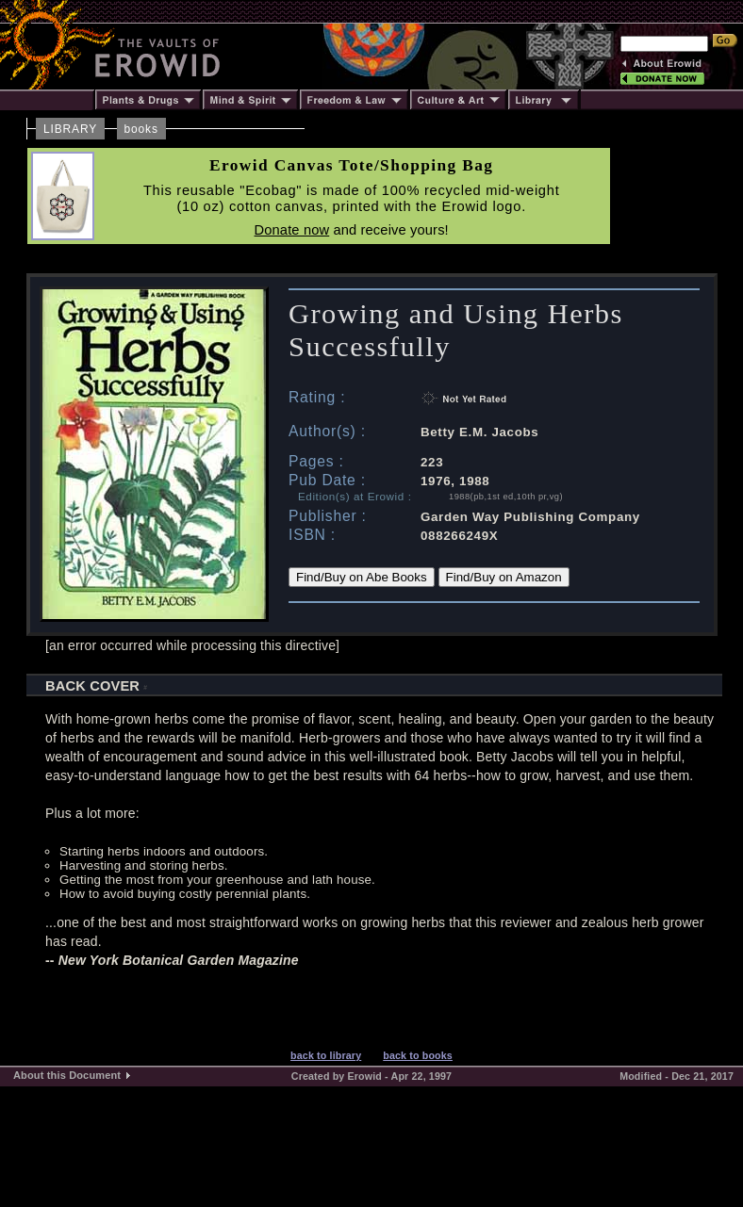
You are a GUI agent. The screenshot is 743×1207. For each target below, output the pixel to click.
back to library (325, 1055)
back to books (418, 1055)
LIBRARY (70, 129)
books (141, 129)
